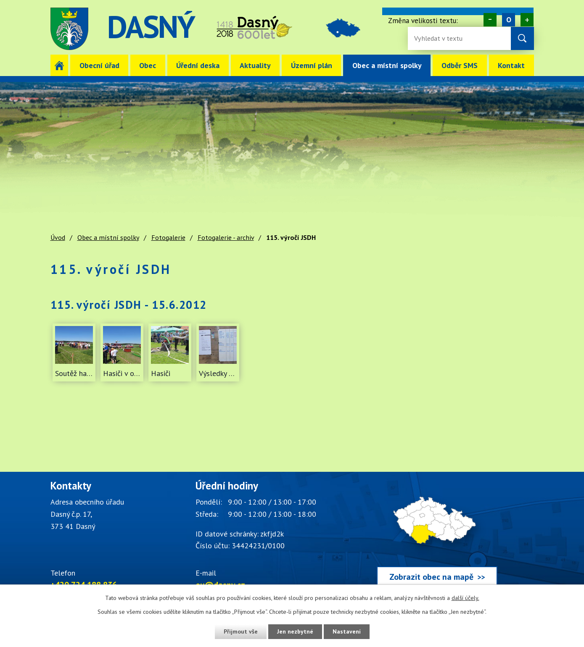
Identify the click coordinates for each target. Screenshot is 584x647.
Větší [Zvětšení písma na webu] (527, 19)
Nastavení (347, 631)
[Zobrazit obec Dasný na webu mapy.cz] (437, 535)
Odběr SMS (459, 65)
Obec (147, 65)
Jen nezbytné (295, 631)
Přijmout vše (241, 631)
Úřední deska (197, 65)
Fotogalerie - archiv (226, 237)
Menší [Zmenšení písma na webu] (490, 19)
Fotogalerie (168, 237)
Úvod (59, 65)
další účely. (465, 598)
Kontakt (511, 65)
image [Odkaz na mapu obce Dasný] (344, 29)
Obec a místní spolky (387, 65)
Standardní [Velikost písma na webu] (508, 19)
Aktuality (255, 65)
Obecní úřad (99, 65)
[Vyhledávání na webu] (441, 38)
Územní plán (311, 65)
